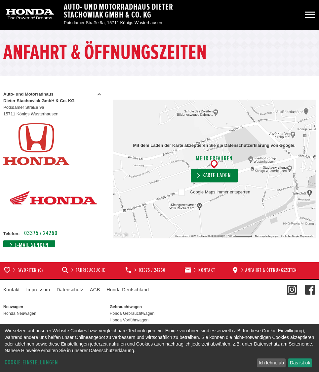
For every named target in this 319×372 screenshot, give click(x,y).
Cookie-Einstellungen (31, 362)
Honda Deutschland (128, 289)
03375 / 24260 (40, 233)
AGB (95, 289)
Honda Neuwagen (19, 313)
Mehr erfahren (214, 159)
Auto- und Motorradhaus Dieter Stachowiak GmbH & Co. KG (118, 11)
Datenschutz (70, 289)
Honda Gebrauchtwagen (132, 313)
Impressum (38, 289)
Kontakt (11, 289)
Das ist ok (300, 362)
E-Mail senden (31, 245)
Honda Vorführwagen (129, 320)
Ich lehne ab (271, 362)
